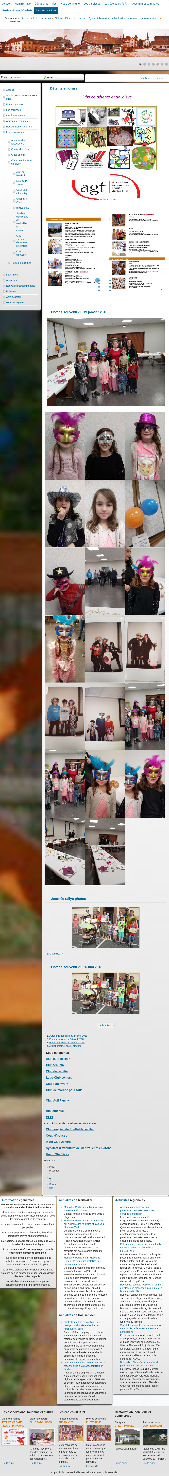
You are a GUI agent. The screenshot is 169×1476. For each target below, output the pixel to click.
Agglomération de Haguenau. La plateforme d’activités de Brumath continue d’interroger (137, 1210)
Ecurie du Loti (152, 1425)
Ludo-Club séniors (59, 1077)
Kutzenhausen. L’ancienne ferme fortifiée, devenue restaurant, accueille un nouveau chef (142, 1247)
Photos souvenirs (68, 1418)
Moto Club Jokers (21, 183)
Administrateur (13, 297)
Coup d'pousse (21, 253)
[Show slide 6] (162, 64)
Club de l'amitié (57, 1071)
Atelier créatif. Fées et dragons (65, 1046)
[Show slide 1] (140, 64)
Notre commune (70, 3)
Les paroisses (92, 3)
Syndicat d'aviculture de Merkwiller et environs (22, 221)
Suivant (53, 1184)
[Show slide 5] (157, 64)
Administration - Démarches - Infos (36, 3)
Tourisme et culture (21, 263)
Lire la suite (8, 1463)
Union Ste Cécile (21, 200)
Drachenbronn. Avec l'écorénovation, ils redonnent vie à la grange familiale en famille (84, 1366)
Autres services (151, 1422)
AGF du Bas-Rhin (21, 174)
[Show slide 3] (149, 64)
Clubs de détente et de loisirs (21, 162)
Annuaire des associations (18, 142)
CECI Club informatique (22, 192)
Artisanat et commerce (145, 3)
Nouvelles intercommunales (20, 285)
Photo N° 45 (93, 1422)
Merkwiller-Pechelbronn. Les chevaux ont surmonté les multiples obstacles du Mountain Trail (84, 1224)
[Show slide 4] (153, 64)
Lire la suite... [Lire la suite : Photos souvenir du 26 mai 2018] (105, 1025)
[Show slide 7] (166, 64)
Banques (120, 1422)
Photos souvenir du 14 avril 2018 (66, 1039)
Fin (51, 1187)
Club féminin (55, 1065)
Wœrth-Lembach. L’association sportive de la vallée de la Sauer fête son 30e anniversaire (141, 1328)
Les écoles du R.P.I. (116, 3)
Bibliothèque (22, 207)
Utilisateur (11, 291)
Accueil (6, 3)
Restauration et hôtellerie (17, 10)
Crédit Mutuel (124, 1425)
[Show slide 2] (144, 64)
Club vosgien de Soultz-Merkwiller (21, 240)
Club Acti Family (57, 1100)
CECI (49, 1117)
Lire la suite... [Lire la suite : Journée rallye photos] (54, 953)
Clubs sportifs (18, 154)
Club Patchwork (57, 1084)
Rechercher (7, 77)
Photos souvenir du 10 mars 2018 (66, 1042)
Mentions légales (15, 302)
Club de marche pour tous (64, 1090)
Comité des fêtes (20, 149)
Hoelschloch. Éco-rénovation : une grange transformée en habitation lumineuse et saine (82, 1325)
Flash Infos (12, 274)
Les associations (46, 10)
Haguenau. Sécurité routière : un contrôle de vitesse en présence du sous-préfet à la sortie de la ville (141, 1288)
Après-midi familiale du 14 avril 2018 (68, 1035)
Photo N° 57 (66, 1422)
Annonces (11, 280)
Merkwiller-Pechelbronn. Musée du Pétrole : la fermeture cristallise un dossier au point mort (82, 1261)
